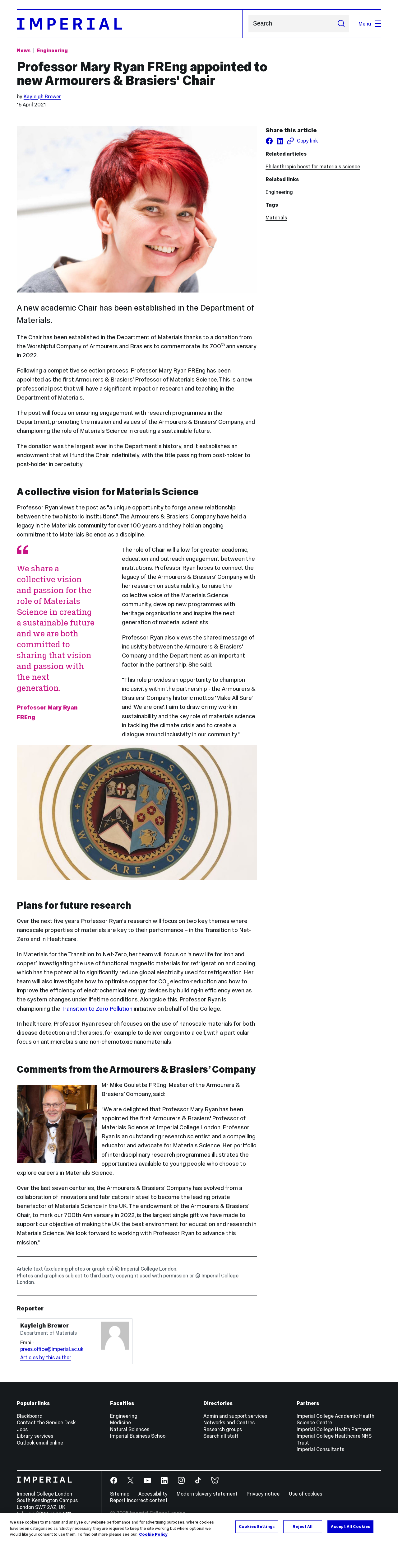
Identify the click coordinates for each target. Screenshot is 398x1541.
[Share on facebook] (269, 141)
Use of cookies (305, 1494)
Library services (35, 1436)
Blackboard (30, 1416)
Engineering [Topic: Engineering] (52, 50)
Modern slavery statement (207, 1494)
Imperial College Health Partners (334, 1429)
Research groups (222, 1429)
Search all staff (220, 1436)
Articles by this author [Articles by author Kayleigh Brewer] (45, 1357)
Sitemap (119, 1494)
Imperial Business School (138, 1436)
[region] (199, 1527)
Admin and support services (235, 1416)
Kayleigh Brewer (42, 96)
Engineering (279, 192)
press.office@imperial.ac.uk (51, 1349)
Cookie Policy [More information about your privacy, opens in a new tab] (153, 1534)
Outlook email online (40, 1443)
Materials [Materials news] (276, 217)
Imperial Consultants (320, 1449)
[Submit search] (341, 23)
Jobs (22, 1429)
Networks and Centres (229, 1422)
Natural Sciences (129, 1429)
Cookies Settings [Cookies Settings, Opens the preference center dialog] (257, 1526)
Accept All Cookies (350, 1526)
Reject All (302, 1526)
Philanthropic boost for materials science (313, 166)
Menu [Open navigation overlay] (370, 24)
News (23, 50)
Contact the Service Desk (46, 1422)
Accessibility (153, 1494)
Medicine (120, 1422)
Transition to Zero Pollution (96, 1008)
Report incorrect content (139, 1500)
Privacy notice (263, 1494)
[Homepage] (130, 23)
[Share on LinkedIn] (280, 141)
